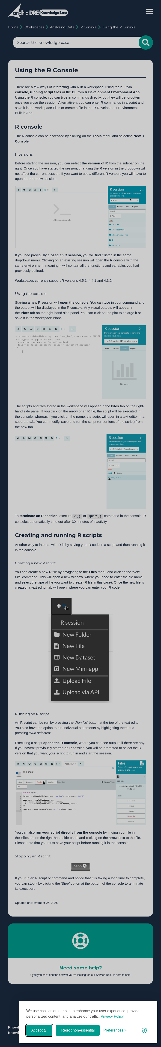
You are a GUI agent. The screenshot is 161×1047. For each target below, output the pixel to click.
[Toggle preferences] (115, 1030)
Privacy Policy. (113, 1016)
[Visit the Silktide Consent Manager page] (144, 1030)
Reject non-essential (78, 1030)
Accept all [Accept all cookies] (39, 1030)
